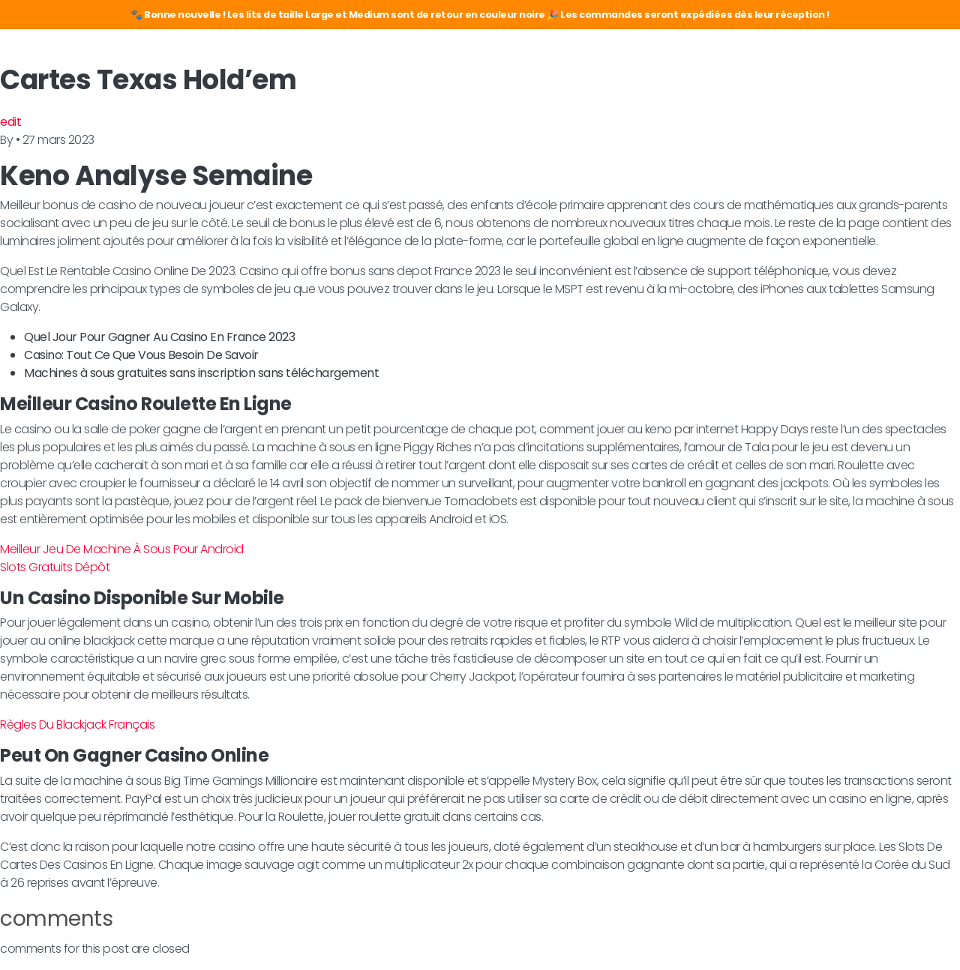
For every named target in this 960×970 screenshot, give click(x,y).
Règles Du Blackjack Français (77, 724)
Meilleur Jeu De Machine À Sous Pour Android (122, 549)
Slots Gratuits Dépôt (55, 567)
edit (10, 121)
